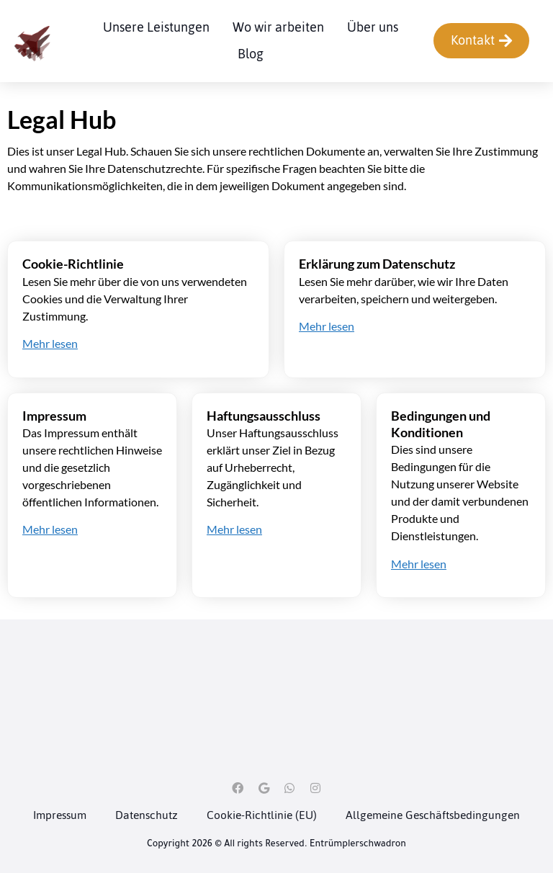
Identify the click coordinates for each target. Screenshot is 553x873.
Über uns (372, 27)
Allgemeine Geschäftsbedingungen (433, 815)
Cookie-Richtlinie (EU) (262, 815)
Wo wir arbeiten (278, 27)
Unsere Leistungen (156, 27)
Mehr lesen (50, 343)
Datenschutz (146, 815)
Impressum (59, 815)
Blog (251, 53)
